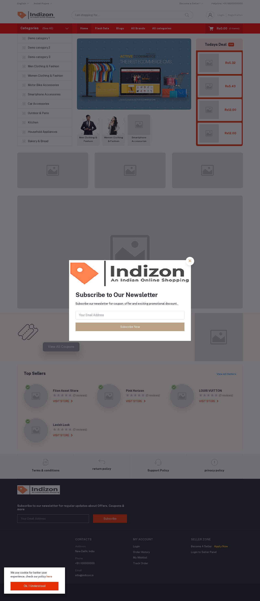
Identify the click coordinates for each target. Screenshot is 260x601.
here (49, 576)
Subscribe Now (130, 326)
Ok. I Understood (35, 586)
